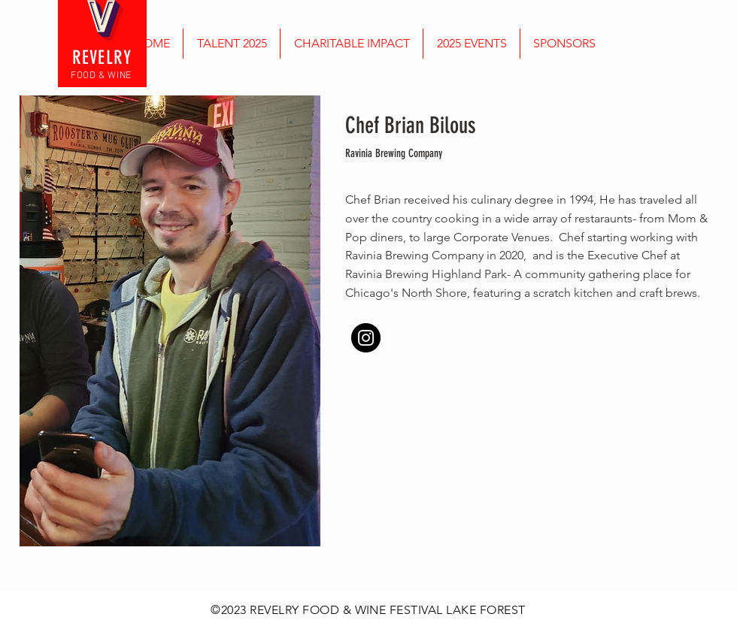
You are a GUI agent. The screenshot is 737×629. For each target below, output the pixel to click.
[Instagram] (366, 337)
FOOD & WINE (101, 76)
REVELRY (102, 57)
